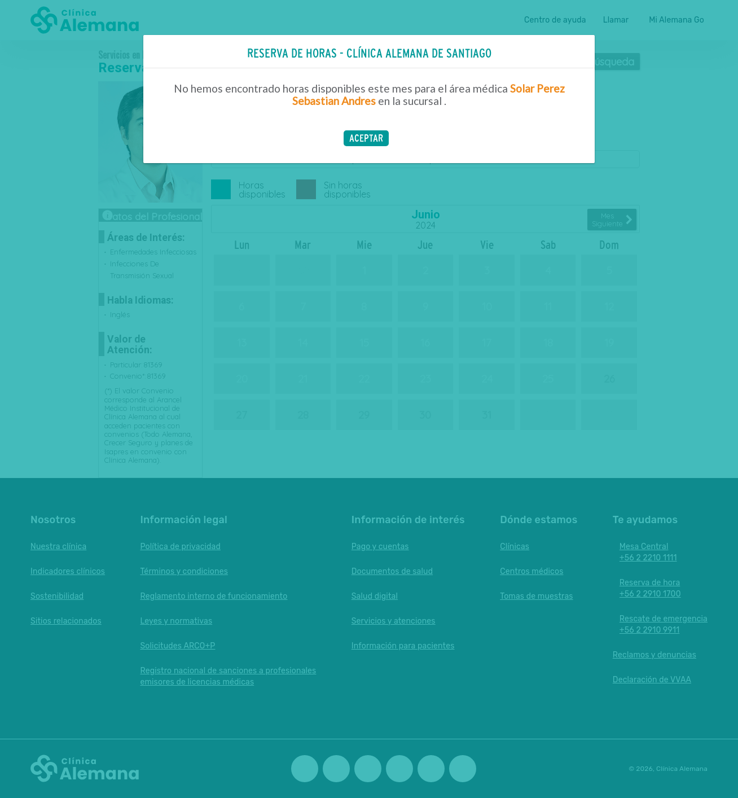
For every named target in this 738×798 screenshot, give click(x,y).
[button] (366, 138)
